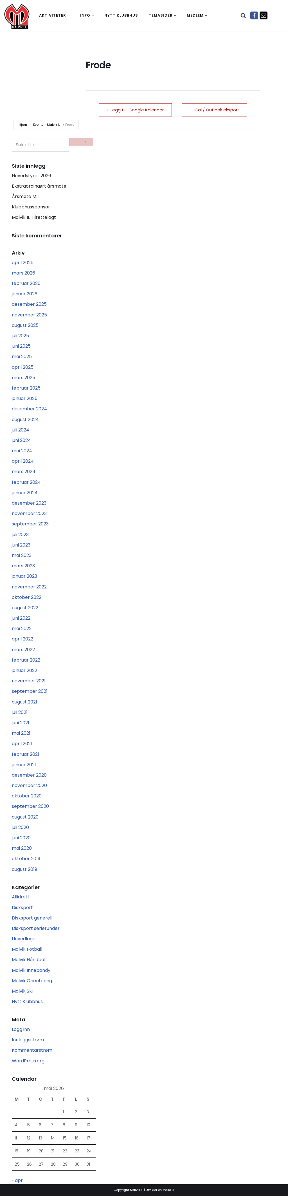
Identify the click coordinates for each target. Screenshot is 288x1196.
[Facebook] (254, 15)
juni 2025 (21, 346)
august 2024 (25, 419)
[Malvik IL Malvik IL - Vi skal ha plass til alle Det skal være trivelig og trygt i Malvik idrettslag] (17, 16)
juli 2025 (20, 335)
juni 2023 (21, 545)
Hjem (23, 124)
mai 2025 (22, 356)
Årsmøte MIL (25, 196)
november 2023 (29, 513)
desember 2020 (29, 775)
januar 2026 (24, 294)
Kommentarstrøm (32, 1050)
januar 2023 (24, 576)
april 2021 (22, 743)
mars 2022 (23, 649)
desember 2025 (29, 304)
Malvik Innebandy (31, 970)
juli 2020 (20, 827)
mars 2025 (23, 377)
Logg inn (21, 1029)
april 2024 (23, 461)
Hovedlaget (24, 939)
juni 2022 (21, 618)
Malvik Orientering (32, 980)
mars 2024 (23, 471)
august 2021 (24, 702)
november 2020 (29, 785)
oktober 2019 (26, 858)
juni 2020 (21, 838)
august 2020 (25, 817)
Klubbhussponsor (31, 207)
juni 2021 (20, 723)
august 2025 (25, 325)
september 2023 (30, 524)
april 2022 (22, 639)
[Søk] (243, 15)
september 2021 (30, 691)
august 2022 (25, 607)
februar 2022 (26, 660)
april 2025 (22, 367)
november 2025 (29, 315)
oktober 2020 (27, 796)
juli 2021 (20, 712)
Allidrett (21, 897)
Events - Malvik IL (46, 124)
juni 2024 (21, 440)
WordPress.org (28, 1061)
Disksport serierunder (36, 928)
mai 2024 (22, 451)
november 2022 (29, 587)
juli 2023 (20, 534)
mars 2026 (23, 273)
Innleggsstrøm (28, 1040)
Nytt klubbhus (121, 15)
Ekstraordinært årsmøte (39, 186)
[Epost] (263, 15)
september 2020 (30, 806)
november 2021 (29, 681)
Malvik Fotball (27, 949)
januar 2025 (24, 398)
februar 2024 (26, 482)
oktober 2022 (26, 597)
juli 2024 (20, 430)
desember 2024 (29, 409)
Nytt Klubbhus (27, 1001)
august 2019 (24, 869)
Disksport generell (32, 918)
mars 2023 (23, 566)
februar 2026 (26, 283)
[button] (68, 16)
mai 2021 (21, 733)
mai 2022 (22, 628)
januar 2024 (25, 492)
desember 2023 (29, 503)
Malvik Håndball (29, 959)
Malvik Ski (22, 991)
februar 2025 (26, 388)
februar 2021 (25, 754)
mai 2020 (22, 848)
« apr (17, 1180)
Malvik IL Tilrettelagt (34, 217)
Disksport (22, 907)
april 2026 (22, 262)
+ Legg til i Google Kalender (135, 110)
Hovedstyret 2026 (31, 175)
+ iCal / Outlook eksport (214, 110)
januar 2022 (24, 670)
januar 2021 (24, 764)
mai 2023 (22, 555)
